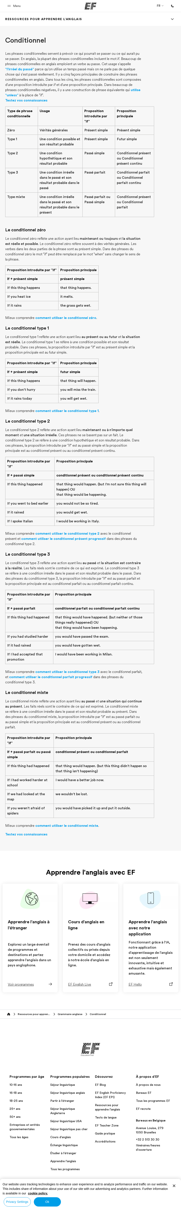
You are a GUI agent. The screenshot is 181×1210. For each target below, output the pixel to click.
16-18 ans (16, 1092)
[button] (14, 6)
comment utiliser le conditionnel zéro (65, 318)
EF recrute (143, 1108)
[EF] (90, 6)
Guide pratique (105, 1133)
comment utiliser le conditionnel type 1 (67, 411)
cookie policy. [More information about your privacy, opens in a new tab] (38, 1193)
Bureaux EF (143, 1092)
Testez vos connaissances (26, 100)
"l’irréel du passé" (19, 69)
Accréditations (105, 1141)
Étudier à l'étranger (63, 1153)
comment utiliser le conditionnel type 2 (67, 534)
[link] (43, 19)
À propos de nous (148, 1084)
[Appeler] (172, 6)
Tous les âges (19, 1137)
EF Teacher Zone (107, 1125)
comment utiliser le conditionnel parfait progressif (50, 677)
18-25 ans (16, 1100)
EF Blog (100, 1084)
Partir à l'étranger (62, 1100)
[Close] (174, 1186)
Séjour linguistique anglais (67, 1092)
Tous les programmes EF (153, 1100)
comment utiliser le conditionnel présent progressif (63, 539)
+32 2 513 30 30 (147, 1139)
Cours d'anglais (60, 1137)
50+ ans (15, 1116)
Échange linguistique (64, 1145)
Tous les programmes (65, 1169)
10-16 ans (16, 1084)
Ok (47, 1202)
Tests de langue (106, 1117)
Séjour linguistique (62, 1084)
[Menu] (172, 19)
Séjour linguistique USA (66, 1121)
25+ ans (15, 1108)
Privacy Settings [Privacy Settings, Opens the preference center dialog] (17, 1202)
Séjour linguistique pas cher (69, 1129)
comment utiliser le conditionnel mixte (66, 826)
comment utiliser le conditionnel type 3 (67, 672)
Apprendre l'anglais (63, 1161)
